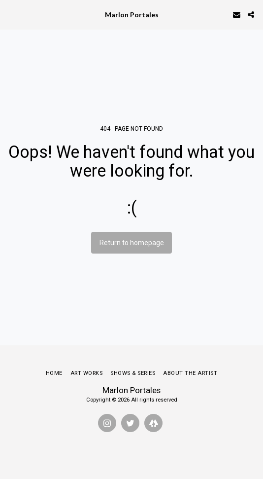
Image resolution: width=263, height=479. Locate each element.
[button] (10, 14)
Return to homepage (131, 243)
